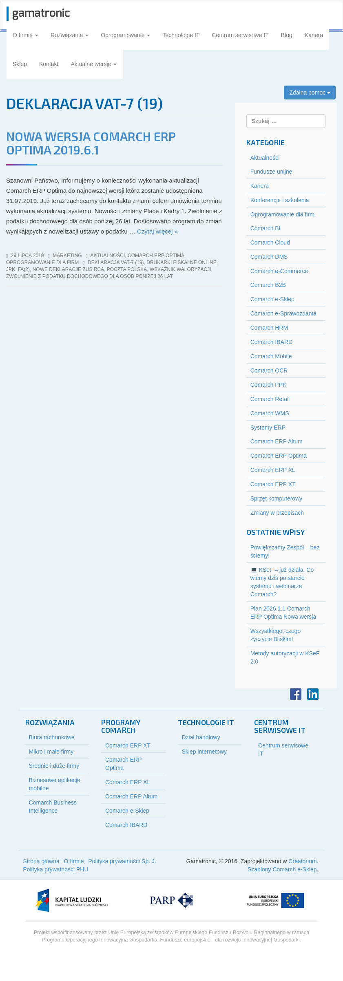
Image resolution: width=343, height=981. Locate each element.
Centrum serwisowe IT (240, 35)
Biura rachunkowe (52, 737)
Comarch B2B (268, 285)
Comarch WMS (269, 413)
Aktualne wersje (94, 64)
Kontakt (48, 64)
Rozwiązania (70, 35)
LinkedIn (313, 694)
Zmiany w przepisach (277, 512)
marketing (67, 255)
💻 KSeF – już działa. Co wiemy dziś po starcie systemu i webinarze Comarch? (282, 582)
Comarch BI (265, 228)
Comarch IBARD (271, 342)
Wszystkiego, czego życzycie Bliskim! (275, 635)
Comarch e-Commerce (279, 271)
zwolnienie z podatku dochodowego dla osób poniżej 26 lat (89, 276)
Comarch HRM (269, 327)
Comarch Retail (270, 399)
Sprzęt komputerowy (276, 498)
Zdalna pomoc (309, 92)
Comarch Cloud (270, 242)
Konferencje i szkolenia (279, 200)
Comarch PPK (268, 384)
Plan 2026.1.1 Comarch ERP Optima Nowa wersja (283, 612)
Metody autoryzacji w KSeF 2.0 (285, 657)
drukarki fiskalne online (181, 262)
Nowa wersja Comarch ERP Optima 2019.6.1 (90, 143)
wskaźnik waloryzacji (180, 269)
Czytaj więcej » (157, 231)
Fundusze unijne (271, 171)
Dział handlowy (201, 737)
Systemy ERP (267, 427)
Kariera (314, 35)
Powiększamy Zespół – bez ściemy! (285, 551)
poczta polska (127, 269)
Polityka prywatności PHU (55, 869)
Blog (286, 35)
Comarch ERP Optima (156, 255)
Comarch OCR (269, 370)
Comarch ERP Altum (276, 441)
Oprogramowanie (125, 35)
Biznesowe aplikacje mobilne (54, 784)
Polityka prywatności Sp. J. (122, 861)
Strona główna (41, 861)
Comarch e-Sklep (272, 299)
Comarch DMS (269, 257)
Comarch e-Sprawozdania (283, 313)
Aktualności (108, 255)
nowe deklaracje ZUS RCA (68, 269)
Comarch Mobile (271, 356)
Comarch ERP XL (272, 470)
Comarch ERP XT (273, 484)
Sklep (20, 64)
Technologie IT (180, 35)
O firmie (25, 35)
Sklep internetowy (204, 751)
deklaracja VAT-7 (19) (116, 262)
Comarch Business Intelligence (53, 806)
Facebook (295, 694)
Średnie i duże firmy (54, 766)
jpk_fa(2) (18, 269)
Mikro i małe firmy (51, 751)
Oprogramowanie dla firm (42, 262)
